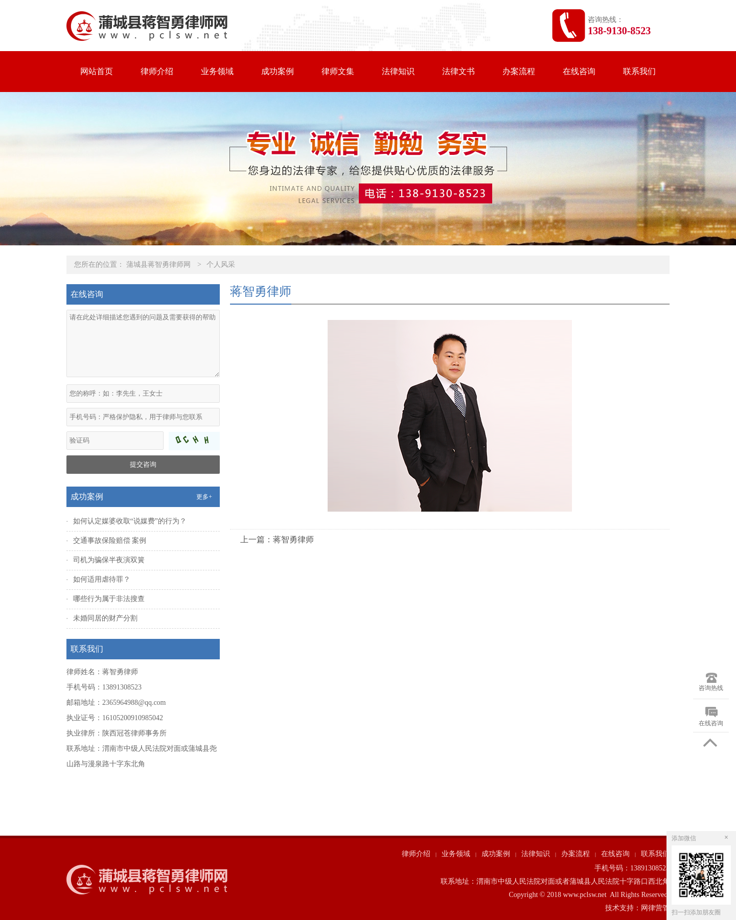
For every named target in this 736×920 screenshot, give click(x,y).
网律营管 (655, 908)
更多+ (204, 496)
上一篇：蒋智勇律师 (277, 539)
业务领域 (217, 71)
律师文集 (337, 71)
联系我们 (639, 71)
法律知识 (398, 71)
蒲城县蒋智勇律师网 (158, 264)
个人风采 (220, 264)
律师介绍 (157, 71)
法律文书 (458, 71)
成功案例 (277, 71)
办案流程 (518, 71)
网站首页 (96, 71)
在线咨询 (579, 71)
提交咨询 (143, 464)
